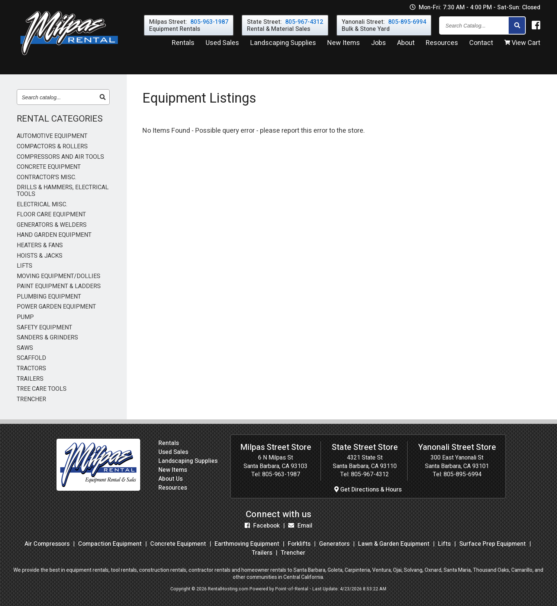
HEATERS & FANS (40, 245)
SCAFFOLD (31, 358)
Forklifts (299, 543)
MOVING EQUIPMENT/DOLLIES (58, 276)
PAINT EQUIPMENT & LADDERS (59, 286)
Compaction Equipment (110, 543)
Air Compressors (47, 543)
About (406, 44)
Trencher (293, 552)
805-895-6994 (463, 474)
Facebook (262, 525)
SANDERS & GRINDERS (47, 338)
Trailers (262, 552)
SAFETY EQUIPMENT (44, 328)
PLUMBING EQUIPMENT (49, 297)
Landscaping (283, 44)
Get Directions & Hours (368, 489)
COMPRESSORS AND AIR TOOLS (60, 157)
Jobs (378, 44)
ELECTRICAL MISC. (42, 205)
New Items (172, 469)
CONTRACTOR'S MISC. (46, 177)
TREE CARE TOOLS (42, 389)
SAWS (25, 348)
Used (222, 44)
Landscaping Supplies (188, 461)
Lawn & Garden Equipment (393, 543)
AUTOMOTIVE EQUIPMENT (52, 136)
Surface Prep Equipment (492, 543)
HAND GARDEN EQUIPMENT (54, 235)
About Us (170, 478)
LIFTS (24, 266)
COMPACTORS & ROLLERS (52, 147)
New (343, 44)
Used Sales (173, 452)
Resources (442, 44)
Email (300, 525)
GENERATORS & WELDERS (52, 225)
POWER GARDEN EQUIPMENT (56, 307)
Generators (334, 543)
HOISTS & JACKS (39, 256)
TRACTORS (31, 368)
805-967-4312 (370, 474)
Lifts (444, 543)
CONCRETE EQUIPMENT (49, 167)
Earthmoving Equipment (247, 543)
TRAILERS (30, 379)
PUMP (25, 317)
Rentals (183, 44)
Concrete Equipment (178, 543)
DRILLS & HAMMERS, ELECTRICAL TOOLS (63, 190)
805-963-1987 (281, 474)
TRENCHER (31, 399)
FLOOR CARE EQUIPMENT (51, 215)
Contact (481, 44)
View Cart (522, 44)
